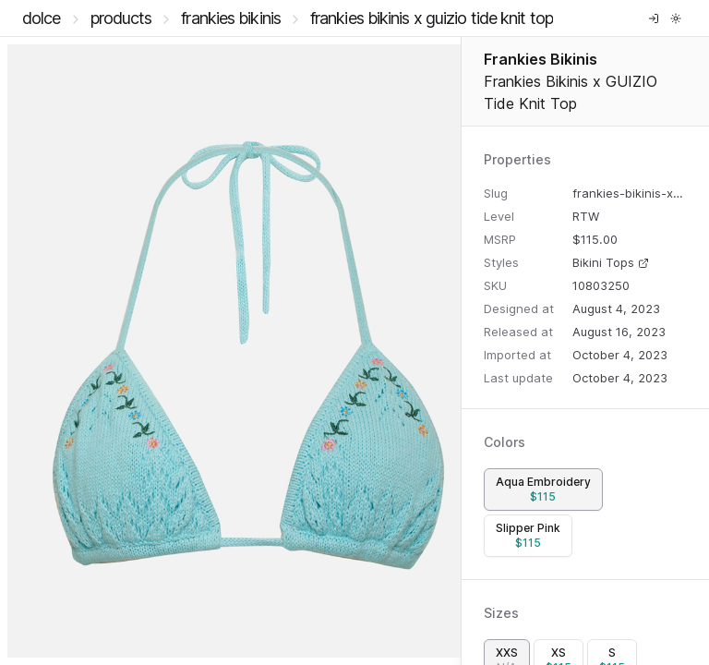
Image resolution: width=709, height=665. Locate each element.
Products (121, 18)
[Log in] (654, 18)
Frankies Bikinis (231, 18)
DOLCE (41, 18)
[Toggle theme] (676, 18)
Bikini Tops (610, 262)
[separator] (461, 351)
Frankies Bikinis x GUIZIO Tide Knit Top (431, 18)
